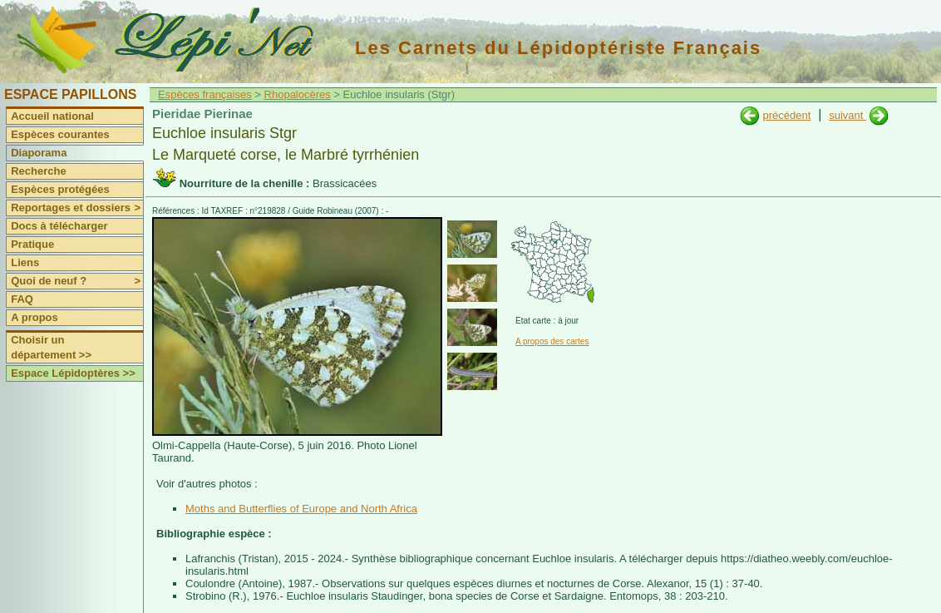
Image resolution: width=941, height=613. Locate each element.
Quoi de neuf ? (77, 281)
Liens (25, 262)
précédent (786, 115)
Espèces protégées (60, 189)
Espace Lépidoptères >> (73, 373)
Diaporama (39, 152)
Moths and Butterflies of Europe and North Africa (301, 508)
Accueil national (52, 116)
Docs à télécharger (59, 226)
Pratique (32, 244)
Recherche (38, 171)
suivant (847, 115)
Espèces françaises (205, 94)
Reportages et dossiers (77, 207)
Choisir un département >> (51, 347)
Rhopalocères (297, 94)
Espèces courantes (60, 134)
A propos (34, 317)
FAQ (22, 299)
